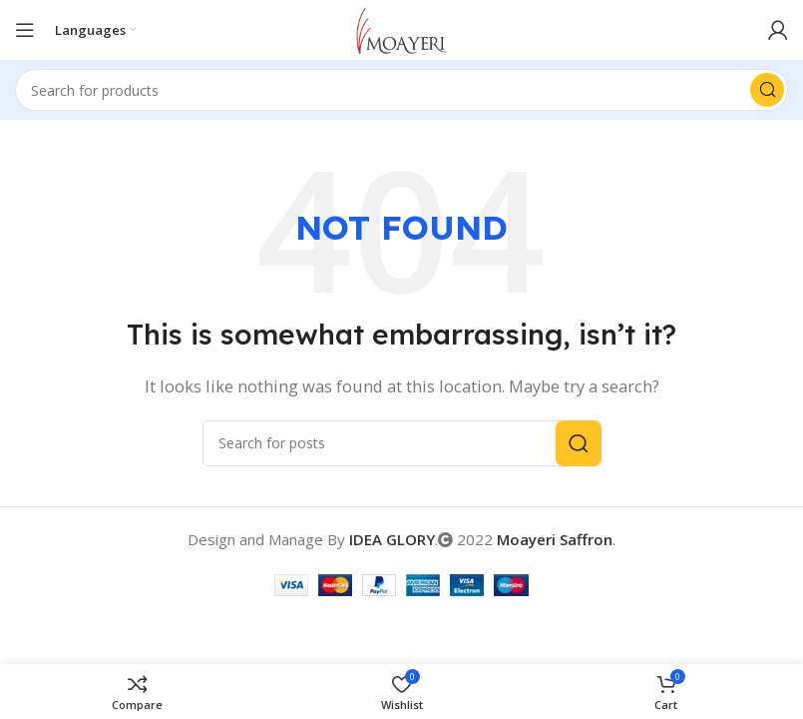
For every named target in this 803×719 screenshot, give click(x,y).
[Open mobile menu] (25, 30)
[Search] (401, 90)
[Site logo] (401, 28)
